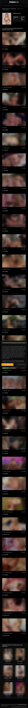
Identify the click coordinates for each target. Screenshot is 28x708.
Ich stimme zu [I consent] (7, 364)
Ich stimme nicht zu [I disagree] (21, 364)
